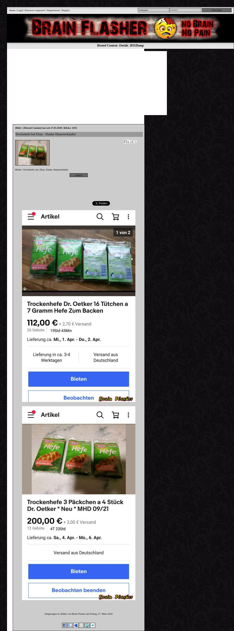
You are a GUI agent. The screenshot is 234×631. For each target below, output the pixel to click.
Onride (123, 45)
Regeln (65, 10)
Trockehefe (28, 169)
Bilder (18, 169)
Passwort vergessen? (35, 10)
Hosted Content (107, 45)
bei (36, 169)
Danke (49, 169)
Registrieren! (53, 10)
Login (20, 10)
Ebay (42, 169)
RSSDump (137, 45)
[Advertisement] (94, 83)
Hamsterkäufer (61, 169)
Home (12, 10)
